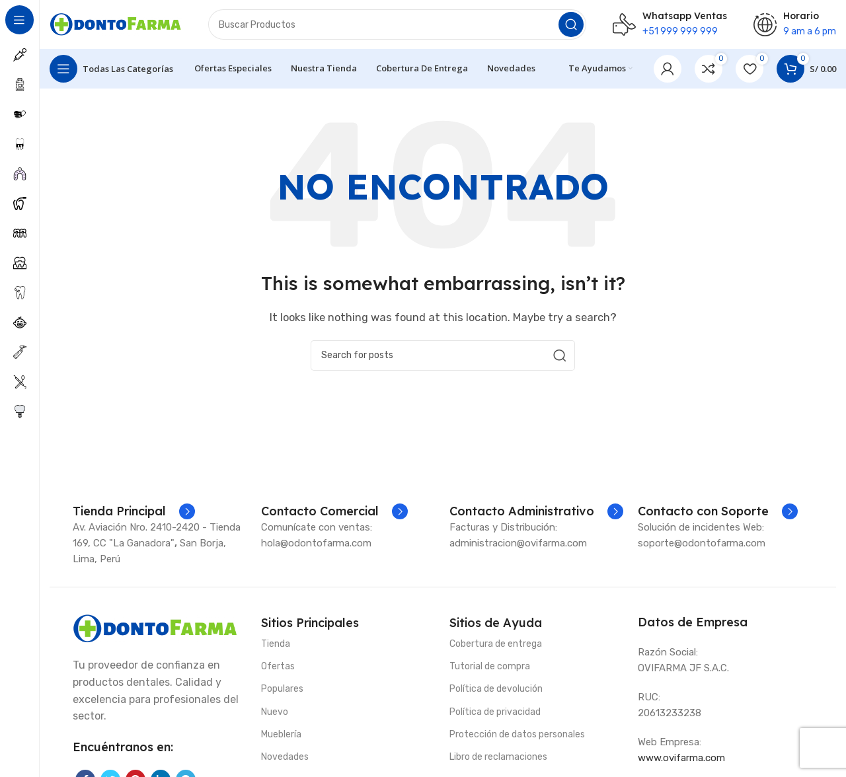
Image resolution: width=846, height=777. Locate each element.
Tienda (275, 647)
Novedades (285, 760)
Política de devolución (496, 692)
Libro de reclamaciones (498, 760)
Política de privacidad (495, 715)
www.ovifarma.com (681, 762)
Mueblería (281, 738)
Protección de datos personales (517, 738)
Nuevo (274, 715)
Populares (282, 692)
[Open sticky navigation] (111, 72)
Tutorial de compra (489, 670)
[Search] (397, 26)
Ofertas (278, 670)
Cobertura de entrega (495, 647)
